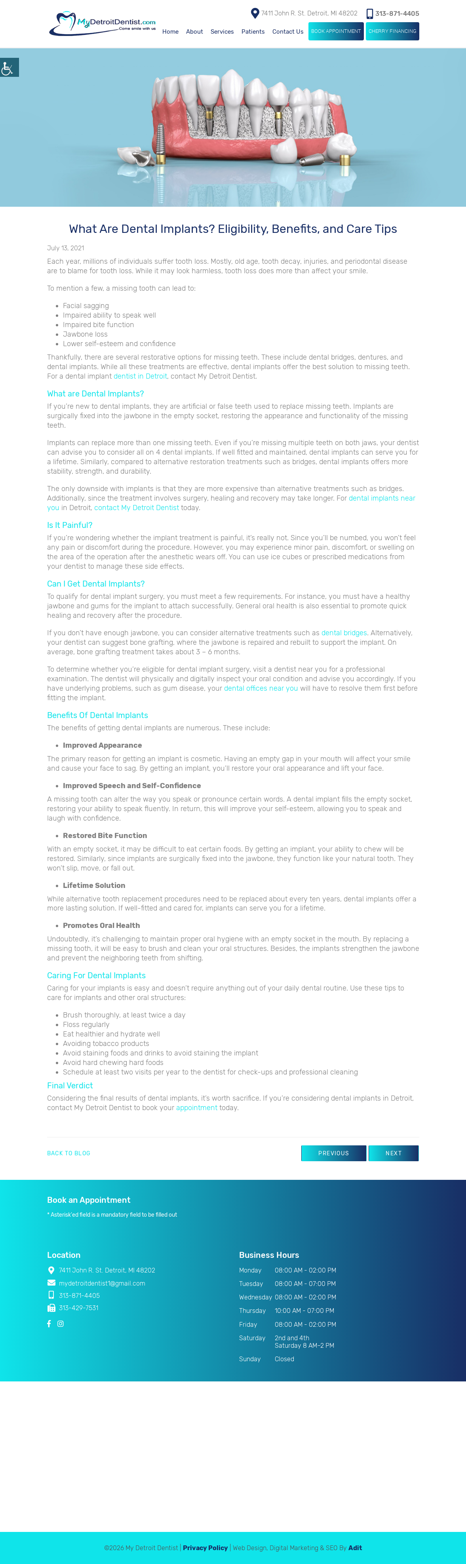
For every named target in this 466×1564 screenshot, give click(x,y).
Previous (331, 1153)
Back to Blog (69, 1153)
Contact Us (288, 31)
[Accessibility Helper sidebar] (9, 67)
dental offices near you (261, 688)
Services (222, 31)
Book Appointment (336, 30)
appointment (196, 1107)
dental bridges (344, 632)
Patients (253, 31)
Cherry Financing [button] (393, 30)
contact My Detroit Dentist (136, 507)
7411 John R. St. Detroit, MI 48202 (304, 12)
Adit (355, 1547)
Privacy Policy (205, 1547)
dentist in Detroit (140, 375)
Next (393, 1153)
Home (170, 31)
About (194, 31)
